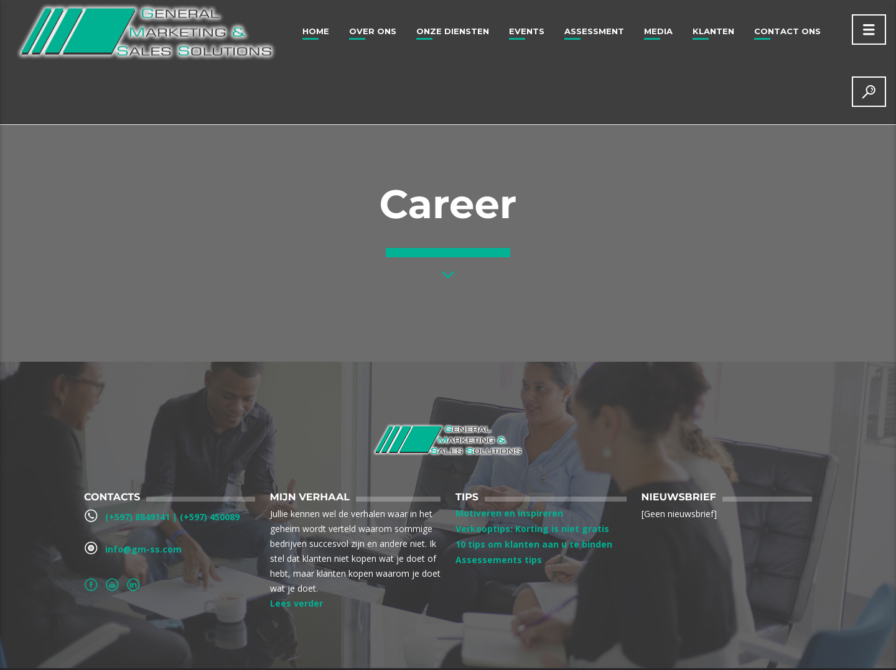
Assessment (594, 31)
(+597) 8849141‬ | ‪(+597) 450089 (172, 517)
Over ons (372, 31)
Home (315, 31)
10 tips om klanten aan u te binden (533, 544)
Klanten (713, 31)
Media (658, 31)
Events (526, 31)
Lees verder (296, 603)
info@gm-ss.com (143, 549)
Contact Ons (787, 31)
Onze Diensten (452, 31)
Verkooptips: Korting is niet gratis (532, 529)
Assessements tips (498, 560)
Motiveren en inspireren (509, 513)
